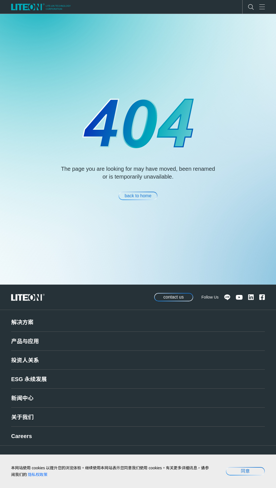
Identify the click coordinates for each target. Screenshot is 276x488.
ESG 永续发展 (29, 379)
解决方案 (22, 322)
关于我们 (22, 417)
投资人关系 (25, 360)
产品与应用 (25, 341)
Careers (21, 436)
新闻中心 (22, 398)
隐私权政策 (37, 474)
